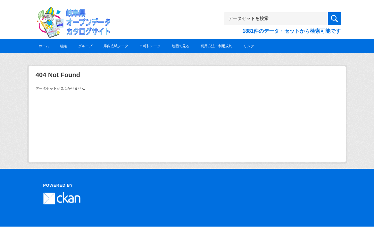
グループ (85, 46)
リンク (249, 46)
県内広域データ (116, 46)
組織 (63, 46)
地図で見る (180, 46)
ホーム (43, 46)
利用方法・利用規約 (216, 46)
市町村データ (150, 46)
